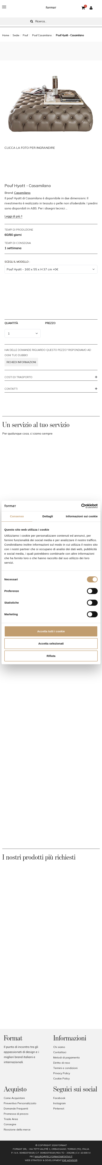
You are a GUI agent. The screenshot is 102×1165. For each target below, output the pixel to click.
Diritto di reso (61, 1062)
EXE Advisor (69, 1160)
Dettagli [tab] (47, 516)
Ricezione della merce (17, 1129)
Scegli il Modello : (17, 261)
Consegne (10, 1124)
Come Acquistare (14, 1098)
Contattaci (59, 1052)
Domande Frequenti (16, 1108)
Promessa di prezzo (16, 1113)
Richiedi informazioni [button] (21, 362)
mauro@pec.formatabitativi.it (53, 1156)
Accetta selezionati (51, 643)
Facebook (59, 1098)
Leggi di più (12, 216)
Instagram (59, 1103)
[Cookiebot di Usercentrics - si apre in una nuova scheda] (81, 506)
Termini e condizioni (65, 1068)
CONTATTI (11, 388)
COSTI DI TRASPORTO (18, 377)
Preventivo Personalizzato (20, 1103)
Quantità (11, 323)
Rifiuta (51, 655)
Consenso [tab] (17, 516)
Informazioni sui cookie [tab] (82, 516)
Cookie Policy (61, 1078)
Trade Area (11, 1119)
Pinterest (58, 1108)
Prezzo (50, 323)
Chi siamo (59, 1047)
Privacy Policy (61, 1073)
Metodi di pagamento (66, 1057)
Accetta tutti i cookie (51, 631)
